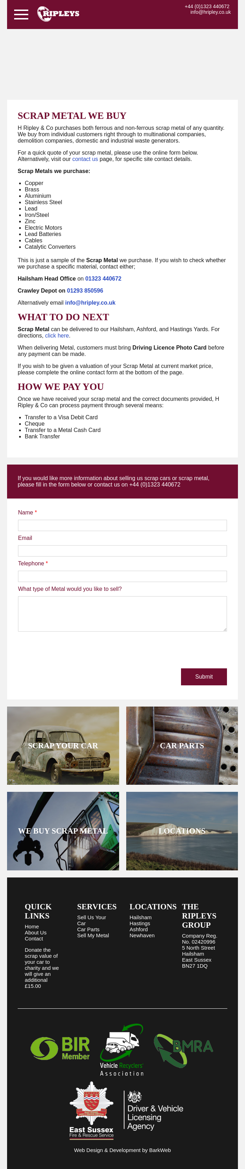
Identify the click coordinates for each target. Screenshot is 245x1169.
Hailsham (141, 917)
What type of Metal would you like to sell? (70, 589)
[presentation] (72, 650)
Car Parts (88, 929)
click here (57, 336)
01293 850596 (85, 291)
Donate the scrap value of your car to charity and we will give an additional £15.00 (42, 968)
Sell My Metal (93, 935)
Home (32, 926)
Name (27, 512)
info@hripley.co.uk (211, 12)
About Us (36, 932)
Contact (34, 938)
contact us (85, 159)
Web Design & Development (107, 1150)
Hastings (140, 923)
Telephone (33, 563)
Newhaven (142, 935)
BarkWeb (160, 1150)
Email (25, 538)
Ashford (139, 929)
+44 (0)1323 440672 (207, 6)
